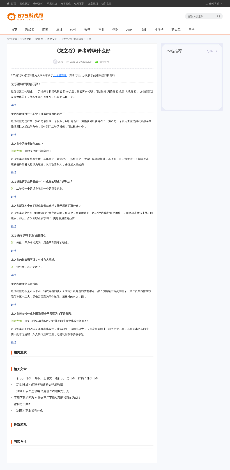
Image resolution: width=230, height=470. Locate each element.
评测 (115, 29)
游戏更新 (25, 3)
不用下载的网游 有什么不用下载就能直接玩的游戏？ (47, 397)
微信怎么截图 (22, 404)
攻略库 (39, 39)
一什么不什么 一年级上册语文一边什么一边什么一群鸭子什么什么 (56, 378)
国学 (191, 29)
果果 (60, 61)
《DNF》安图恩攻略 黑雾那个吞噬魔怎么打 (42, 391)
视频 (143, 29)
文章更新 (93, 3)
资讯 (87, 29)
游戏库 (29, 29)
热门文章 (107, 3)
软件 (73, 29)
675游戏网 (25, 39)
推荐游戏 (66, 3)
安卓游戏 (38, 3)
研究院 (176, 29)
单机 (59, 29)
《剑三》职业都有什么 (28, 410)
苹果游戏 (52, 3)
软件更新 (79, 3)
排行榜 (159, 29)
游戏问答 (52, 39)
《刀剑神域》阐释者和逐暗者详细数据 (38, 384)
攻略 (129, 29)
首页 (13, 3)
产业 (101, 29)
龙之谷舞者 (60, 75)
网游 (45, 29)
